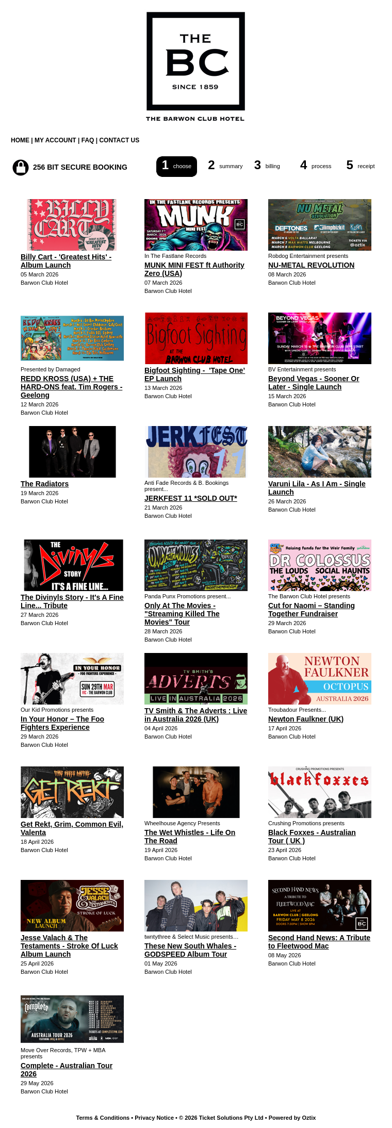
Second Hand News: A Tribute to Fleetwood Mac (319, 942)
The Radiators (45, 484)
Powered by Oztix (292, 1118)
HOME (20, 140)
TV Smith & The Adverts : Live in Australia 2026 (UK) (195, 715)
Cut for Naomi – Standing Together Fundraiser (311, 609)
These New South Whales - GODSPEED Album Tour (190, 950)
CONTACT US (119, 140)
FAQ (87, 140)
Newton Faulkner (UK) (306, 719)
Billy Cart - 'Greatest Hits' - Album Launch (66, 261)
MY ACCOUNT (55, 140)
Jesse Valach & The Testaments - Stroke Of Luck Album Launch (69, 946)
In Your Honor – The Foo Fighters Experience (62, 723)
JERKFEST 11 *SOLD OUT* (190, 498)
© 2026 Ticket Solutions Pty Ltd (221, 1118)
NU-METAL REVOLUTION (311, 265)
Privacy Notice (154, 1118)
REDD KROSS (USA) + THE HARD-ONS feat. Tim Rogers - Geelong (71, 386)
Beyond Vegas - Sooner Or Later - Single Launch (314, 382)
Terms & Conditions (103, 1118)
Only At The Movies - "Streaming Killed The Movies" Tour (182, 613)
